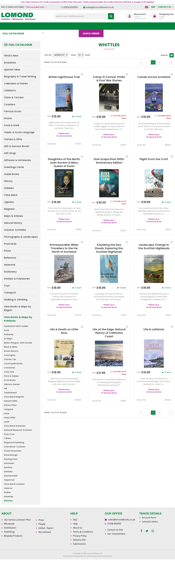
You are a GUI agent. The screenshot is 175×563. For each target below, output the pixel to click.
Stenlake (8, 471)
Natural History (13, 223)
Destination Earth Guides (16, 326)
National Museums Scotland (17, 430)
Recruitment (44, 532)
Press (41, 519)
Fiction (8, 118)
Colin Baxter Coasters (14, 446)
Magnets (9, 209)
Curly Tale (9, 372)
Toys (7, 285)
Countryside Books (13, 363)
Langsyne (8, 409)
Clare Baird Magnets (14, 396)
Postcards (10, 243)
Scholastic (9, 463)
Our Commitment (116, 533)
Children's (10, 90)
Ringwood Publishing (14, 442)
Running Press (11, 459)
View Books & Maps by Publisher (18, 318)
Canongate (9, 355)
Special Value (12, 69)
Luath (6, 421)
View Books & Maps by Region (17, 308)
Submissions (79, 543)
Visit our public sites (35, 7)
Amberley (8, 334)
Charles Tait (10, 359)
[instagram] (152, 531)
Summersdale (11, 475)
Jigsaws (9, 202)
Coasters (9, 104)
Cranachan (9, 367)
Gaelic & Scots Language (19, 132)
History (8, 181)
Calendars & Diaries (16, 83)
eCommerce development (73, 556)
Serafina (8, 467)
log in (67, 133)
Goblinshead (10, 392)
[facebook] (141, 531)
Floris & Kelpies (11, 376)
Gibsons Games (12, 384)
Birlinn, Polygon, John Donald (18, 342)
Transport (10, 292)
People (41, 524)
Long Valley (9, 417)
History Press (10, 405)
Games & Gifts (13, 139)
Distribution (10, 527)
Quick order (92, 26)
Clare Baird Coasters (14, 484)
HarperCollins (10, 401)
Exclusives (10, 62)
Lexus (6, 413)
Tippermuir (9, 480)
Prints (7, 250)
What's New (59, 26)
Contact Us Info (115, 529)
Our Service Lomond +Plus (17, 519)
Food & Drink (11, 125)
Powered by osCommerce (102, 556)
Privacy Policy (80, 535)
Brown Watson (11, 351)
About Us (130, 26)
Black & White (10, 347)
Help (75, 523)
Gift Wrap (10, 153)
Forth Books (10, 380)
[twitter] (147, 531)
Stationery (10, 271)
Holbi (88, 556)
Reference (10, 257)
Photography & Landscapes (21, 236)
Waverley (8, 496)
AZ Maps (8, 338)
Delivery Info (79, 539)
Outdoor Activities (15, 230)
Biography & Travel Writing (20, 76)
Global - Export (45, 528)
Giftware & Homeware (17, 160)
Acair (6, 330)
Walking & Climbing (15, 299)
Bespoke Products (13, 535)
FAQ (75, 519)
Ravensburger (11, 455)
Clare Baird (10, 195)
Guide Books (11, 174)
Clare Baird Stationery (15, 426)
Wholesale (9, 523)
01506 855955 (70, 7)
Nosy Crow (9, 434)
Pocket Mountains (12, 450)
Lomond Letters (150, 521)
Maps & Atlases (13, 216)
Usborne (8, 488)
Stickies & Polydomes (17, 278)
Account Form (149, 517)
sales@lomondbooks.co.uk (100, 7)
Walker (7, 492)
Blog (112, 26)
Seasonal (9, 264)
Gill (5, 388)
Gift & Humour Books (16, 146)
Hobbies (9, 188)
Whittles (8, 500)
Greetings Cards (14, 167)
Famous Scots (12, 111)
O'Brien (7, 438)
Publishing (9, 531)
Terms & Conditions (83, 531)
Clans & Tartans (14, 97)
